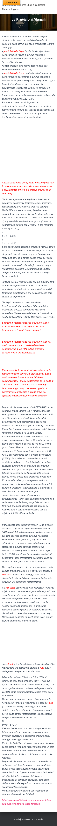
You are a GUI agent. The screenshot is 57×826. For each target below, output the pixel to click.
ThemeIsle (38, 819)
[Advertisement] (28, 150)
